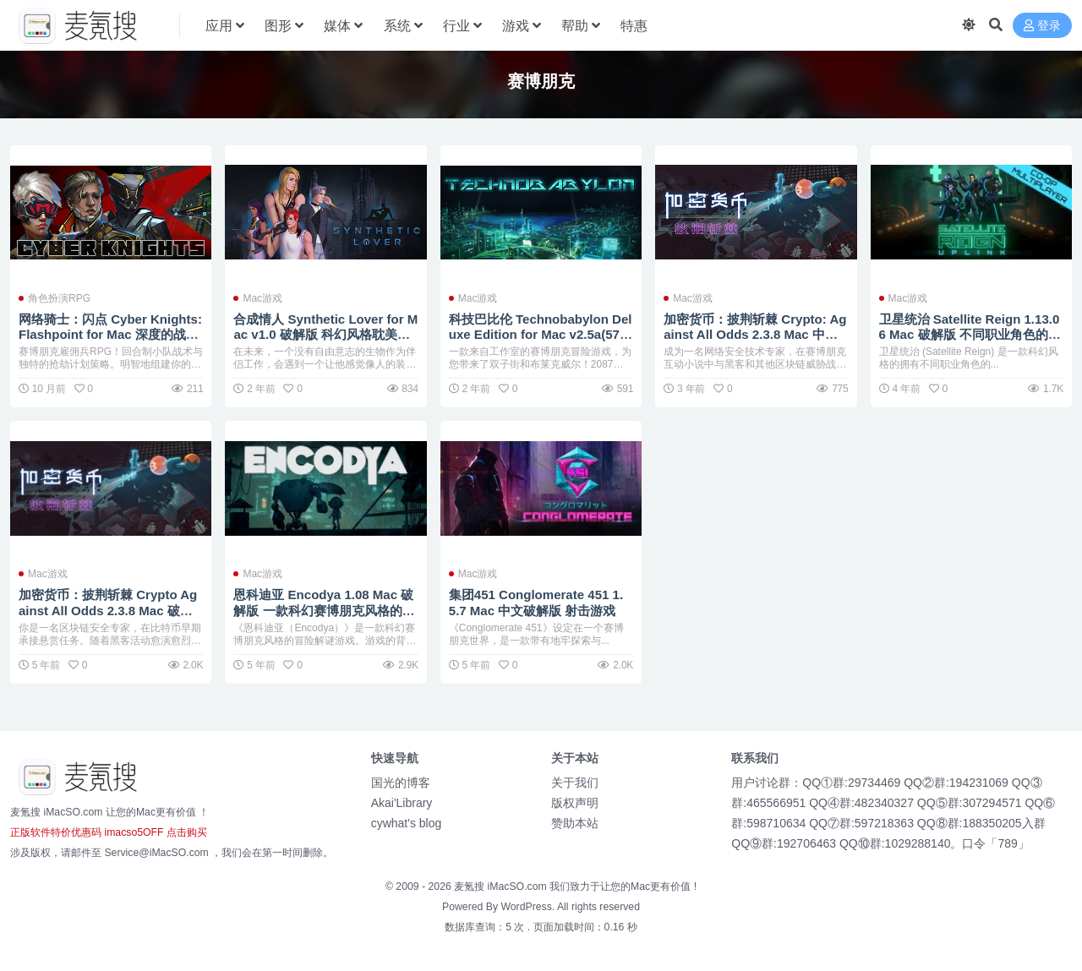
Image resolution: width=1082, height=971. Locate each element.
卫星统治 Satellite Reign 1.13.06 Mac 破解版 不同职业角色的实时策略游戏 (970, 334)
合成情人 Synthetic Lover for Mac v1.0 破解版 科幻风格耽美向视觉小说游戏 (320, 334)
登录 (1042, 25)
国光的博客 (400, 782)
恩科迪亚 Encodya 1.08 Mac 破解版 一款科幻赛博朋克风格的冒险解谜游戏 (323, 609)
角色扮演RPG (59, 298)
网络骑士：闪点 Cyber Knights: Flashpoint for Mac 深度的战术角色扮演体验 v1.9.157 (111, 334)
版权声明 (574, 803)
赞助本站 (574, 823)
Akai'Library (402, 803)
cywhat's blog (406, 823)
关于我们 (574, 782)
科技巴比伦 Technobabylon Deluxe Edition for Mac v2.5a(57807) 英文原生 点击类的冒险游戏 (541, 334)
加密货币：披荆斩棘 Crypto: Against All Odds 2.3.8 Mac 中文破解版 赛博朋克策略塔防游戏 (755, 334)
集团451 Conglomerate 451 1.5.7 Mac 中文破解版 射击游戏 (537, 602)
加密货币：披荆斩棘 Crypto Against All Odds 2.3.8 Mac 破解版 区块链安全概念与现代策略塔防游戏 (109, 617)
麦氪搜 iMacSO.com (501, 886)
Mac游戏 (262, 298)
